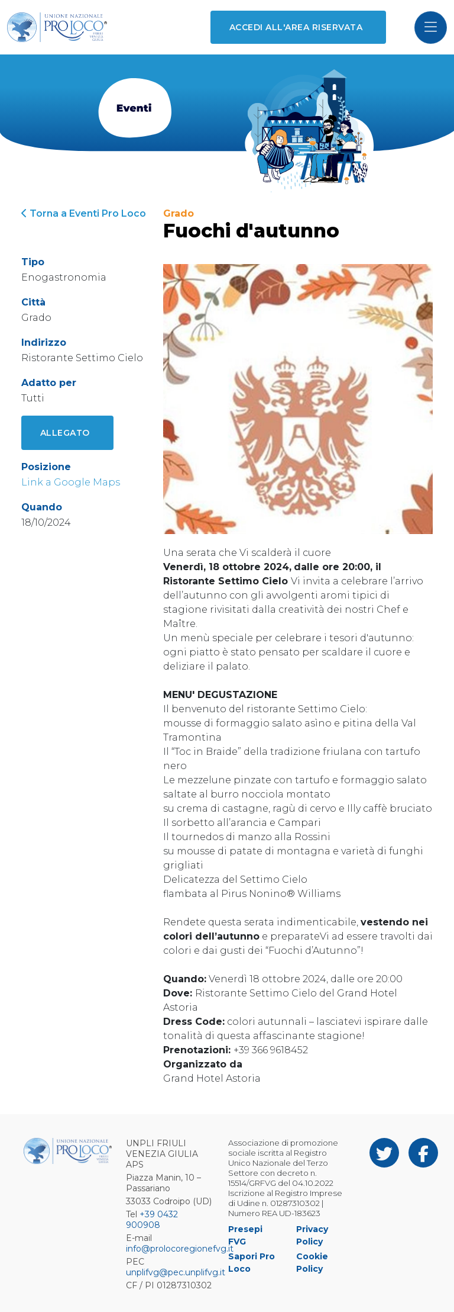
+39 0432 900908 (152, 1219)
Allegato (65, 432)
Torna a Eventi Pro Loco (83, 213)
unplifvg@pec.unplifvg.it (175, 1272)
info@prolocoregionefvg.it (180, 1248)
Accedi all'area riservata (295, 27)
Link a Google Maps (70, 482)
